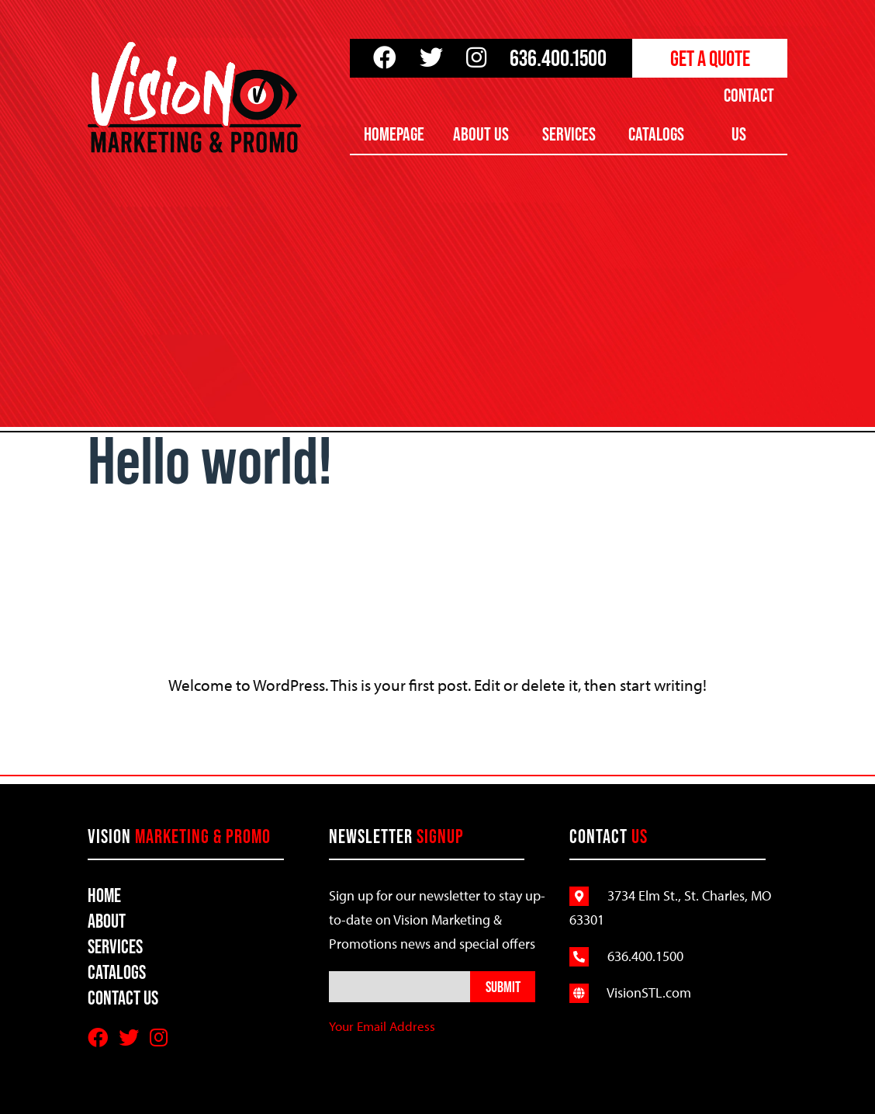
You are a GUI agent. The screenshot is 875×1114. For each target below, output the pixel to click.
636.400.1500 (558, 57)
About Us (481, 133)
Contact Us (749, 114)
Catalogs (656, 133)
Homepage (394, 133)
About (107, 921)
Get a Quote (710, 58)
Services (569, 133)
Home (104, 895)
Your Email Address (382, 1026)
